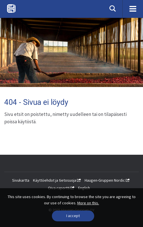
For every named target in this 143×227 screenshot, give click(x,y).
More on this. (88, 202)
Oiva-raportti (61, 187)
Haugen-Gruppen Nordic (107, 180)
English (84, 187)
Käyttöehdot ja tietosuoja (57, 180)
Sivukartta (20, 180)
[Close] (73, 216)
